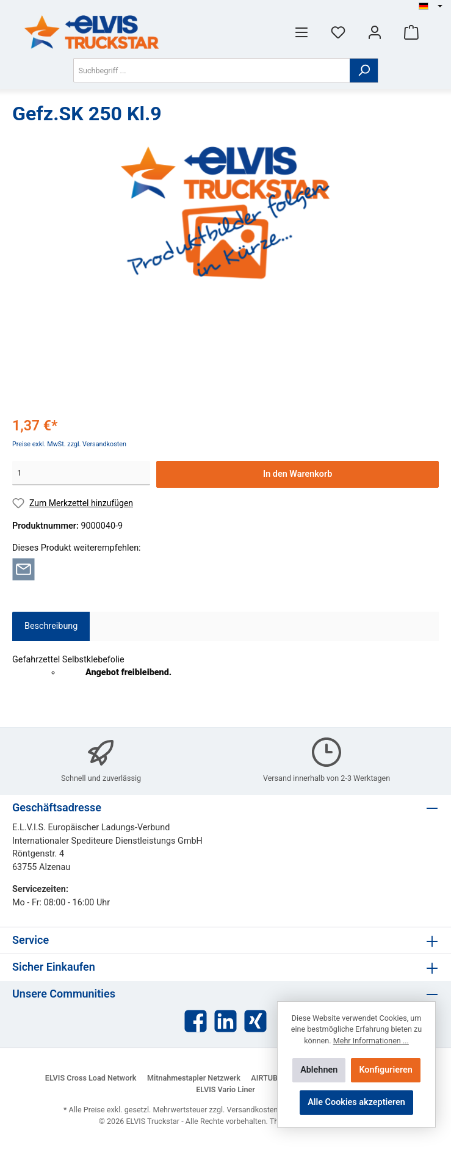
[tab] (51, 626)
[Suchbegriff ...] (211, 70)
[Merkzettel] (338, 32)
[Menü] (301, 32)
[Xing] (255, 1021)
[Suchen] (364, 70)
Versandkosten (252, 1109)
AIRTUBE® (269, 1077)
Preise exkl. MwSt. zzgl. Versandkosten (69, 444)
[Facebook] (195, 1021)
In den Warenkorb (297, 474)
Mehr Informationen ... (371, 1040)
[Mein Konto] (374, 32)
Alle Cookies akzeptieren (356, 1102)
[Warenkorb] (411, 32)
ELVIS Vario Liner (225, 1089)
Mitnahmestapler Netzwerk (193, 1077)
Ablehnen (318, 1070)
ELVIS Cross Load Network (91, 1077)
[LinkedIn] (225, 1021)
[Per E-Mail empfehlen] (23, 569)
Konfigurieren (385, 1070)
